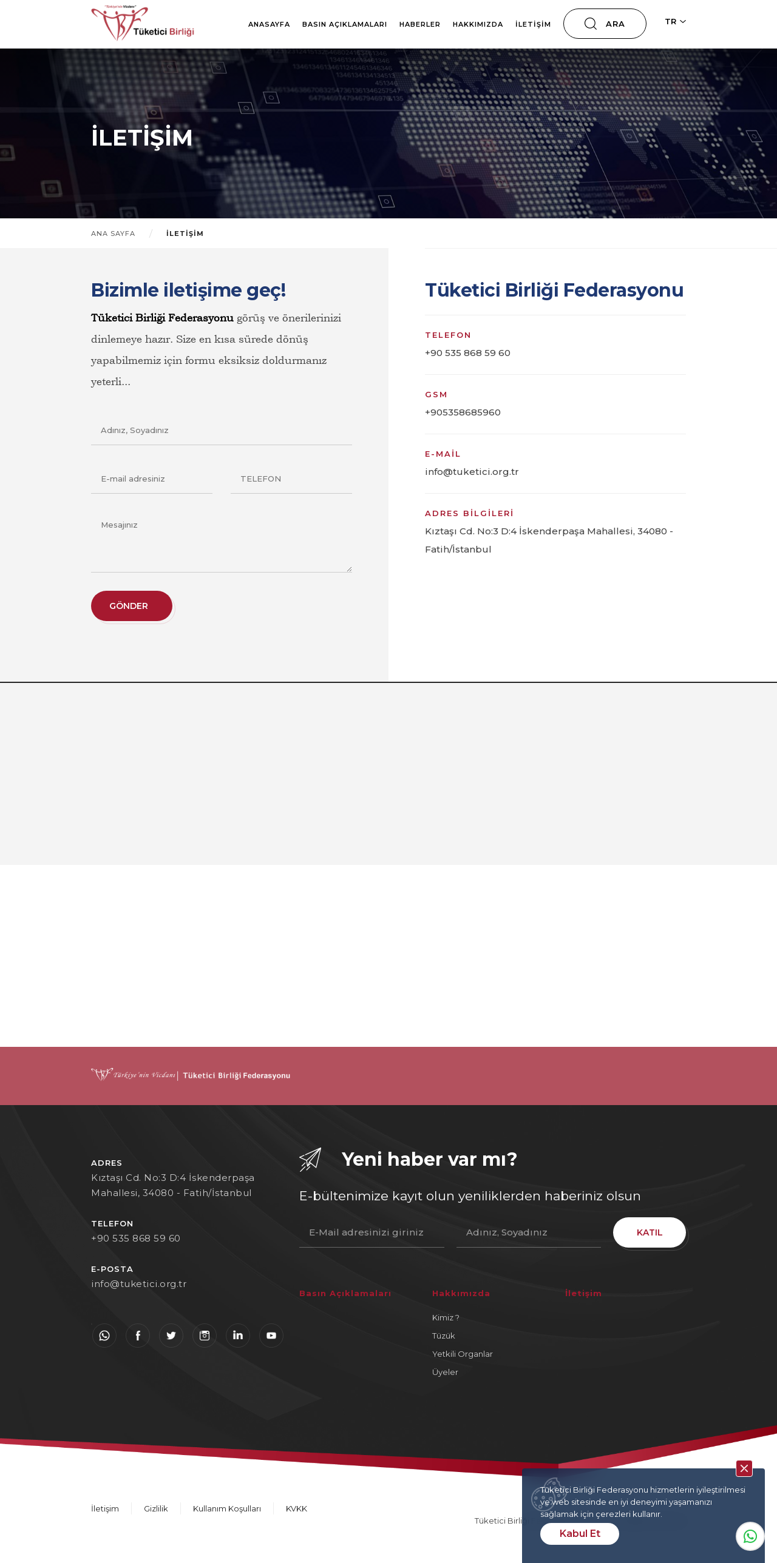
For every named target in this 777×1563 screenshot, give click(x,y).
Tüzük (443, 1335)
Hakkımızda (478, 24)
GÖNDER (128, 605)
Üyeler (445, 1372)
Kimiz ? (446, 1317)
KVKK (296, 1508)
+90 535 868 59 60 (136, 1238)
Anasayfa (269, 24)
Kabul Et (580, 1533)
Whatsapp (750, 1536)
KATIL (650, 1232)
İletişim (533, 24)
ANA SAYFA (113, 233)
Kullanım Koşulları (227, 1508)
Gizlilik (156, 1508)
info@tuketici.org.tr (138, 1283)
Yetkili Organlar (462, 1354)
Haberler (420, 24)
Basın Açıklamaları (344, 24)
